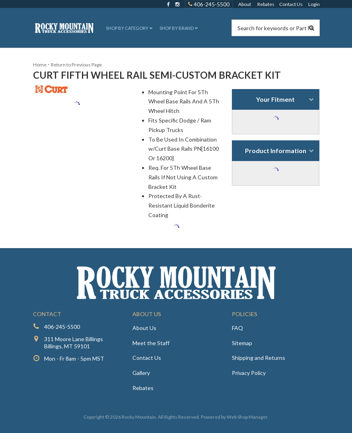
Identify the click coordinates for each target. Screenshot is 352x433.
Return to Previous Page (76, 65)
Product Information (275, 150)
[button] (128, 28)
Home (40, 65)
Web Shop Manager (247, 417)
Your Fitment (275, 99)
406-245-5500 (62, 326)
